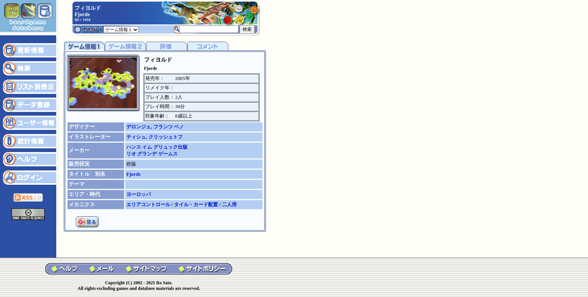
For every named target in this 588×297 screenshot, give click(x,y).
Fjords (133, 174)
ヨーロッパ (138, 194)
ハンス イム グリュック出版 (157, 147)
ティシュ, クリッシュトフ (154, 137)
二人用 (229, 204)
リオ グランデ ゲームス (152, 154)
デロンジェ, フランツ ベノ (155, 127)
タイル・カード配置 (196, 204)
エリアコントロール (148, 204)
